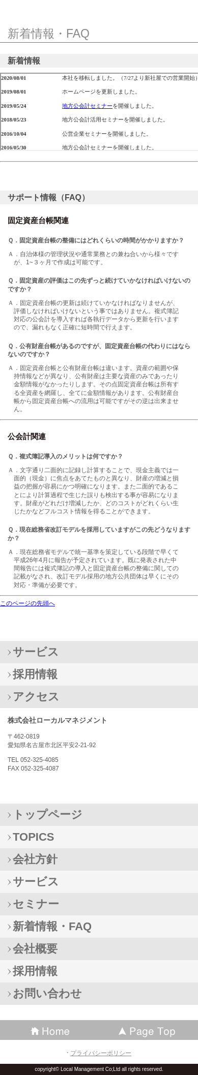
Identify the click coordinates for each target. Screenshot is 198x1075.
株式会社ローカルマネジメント (95, 10)
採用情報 (35, 674)
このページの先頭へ (27, 603)
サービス (36, 652)
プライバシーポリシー (100, 1053)
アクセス (36, 696)
